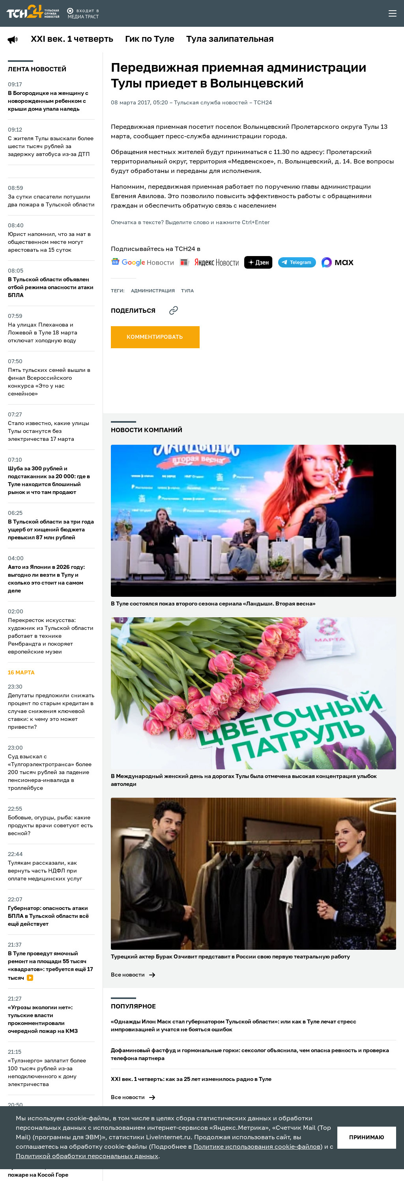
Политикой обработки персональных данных (87, 1156)
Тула (187, 291)
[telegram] (297, 262)
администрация (153, 291)
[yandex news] (209, 262)
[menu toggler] (393, 13)
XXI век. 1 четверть (72, 39)
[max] (338, 262)
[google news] (142, 262)
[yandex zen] (258, 262)
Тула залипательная (230, 39)
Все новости (128, 975)
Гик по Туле (149, 39)
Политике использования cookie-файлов (256, 1147)
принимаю (366, 1137)
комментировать (155, 337)
